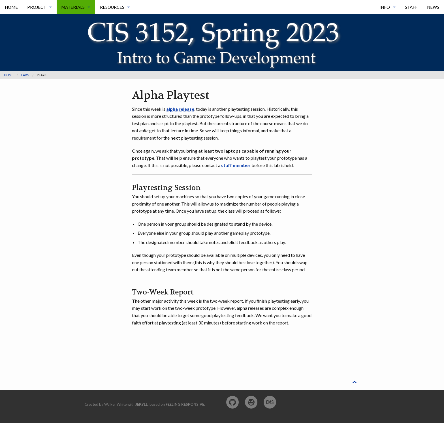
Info (384, 7)
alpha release (180, 109)
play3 (41, 74)
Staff (411, 7)
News (433, 7)
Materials (73, 7)
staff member (236, 165)
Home (11, 7)
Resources (112, 7)
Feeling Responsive (185, 404)
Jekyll (141, 404)
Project (36, 7)
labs (25, 74)
